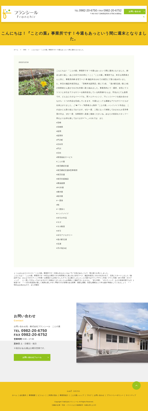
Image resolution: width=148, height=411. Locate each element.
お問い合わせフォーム (33, 357)
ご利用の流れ (102, 18)
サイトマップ (131, 395)
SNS (24, 50)
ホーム (64, 18)
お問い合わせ (135, 11)
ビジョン (91, 18)
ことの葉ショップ (126, 18)
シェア (69, 391)
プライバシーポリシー (115, 395)
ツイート (76, 391)
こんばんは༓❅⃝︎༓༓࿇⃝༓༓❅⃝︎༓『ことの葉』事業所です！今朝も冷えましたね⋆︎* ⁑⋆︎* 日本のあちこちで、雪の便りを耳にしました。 (62, 273)
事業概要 (81, 18)
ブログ (138, 18)
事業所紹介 (113, 18)
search (144, 18)
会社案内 (72, 18)
